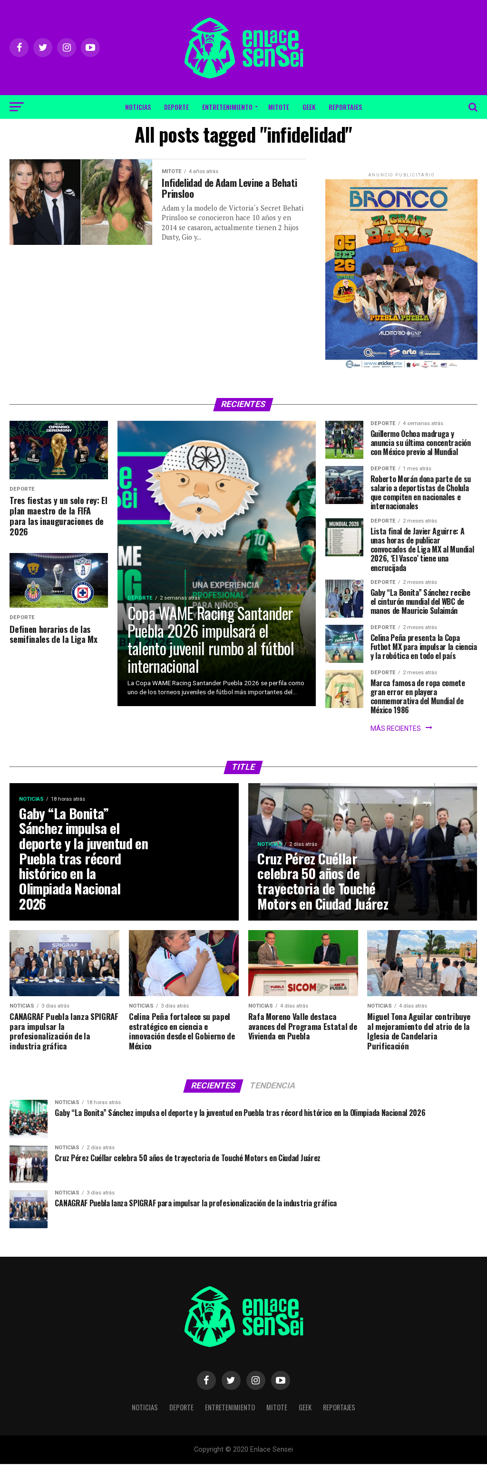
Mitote (278, 107)
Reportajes (345, 107)
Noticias (138, 107)
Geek (308, 107)
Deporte (176, 107)
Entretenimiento (227, 107)
